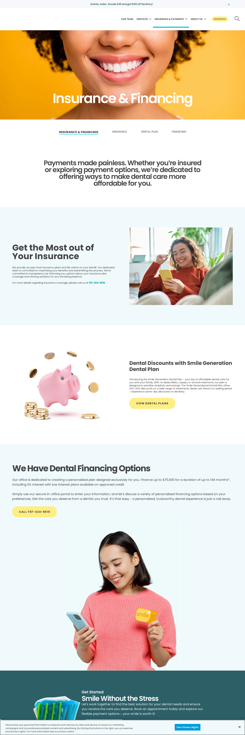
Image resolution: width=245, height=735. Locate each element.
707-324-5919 (97, 282)
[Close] (239, 727)
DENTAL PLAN (149, 132)
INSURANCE (119, 132)
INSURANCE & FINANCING (78, 132)
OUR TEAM (127, 19)
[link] (78, 132)
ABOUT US (197, 19)
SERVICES (142, 19)
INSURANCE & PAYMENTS (169, 19)
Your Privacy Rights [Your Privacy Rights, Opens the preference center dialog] (187, 727)
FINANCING (179, 132)
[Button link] (220, 19)
